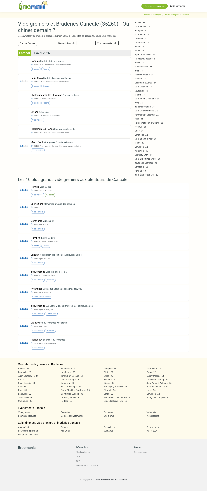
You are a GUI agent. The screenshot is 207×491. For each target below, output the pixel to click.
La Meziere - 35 (142, 42)
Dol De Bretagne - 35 (144, 74)
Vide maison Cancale (107, 43)
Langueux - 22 (141, 135)
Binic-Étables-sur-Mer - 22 (146, 175)
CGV (78, 461)
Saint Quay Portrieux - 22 (146, 110)
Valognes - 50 (141, 30)
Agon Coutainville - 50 (145, 54)
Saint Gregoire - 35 (143, 86)
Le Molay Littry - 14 (143, 155)
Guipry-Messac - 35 (143, 66)
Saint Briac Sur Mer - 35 (145, 139)
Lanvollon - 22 (141, 147)
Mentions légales (83, 452)
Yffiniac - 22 (140, 78)
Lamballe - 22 (141, 38)
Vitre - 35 (139, 103)
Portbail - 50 (140, 171)
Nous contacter (140, 452)
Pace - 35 (139, 119)
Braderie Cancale (27, 43)
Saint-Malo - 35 (142, 34)
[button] (178, 6)
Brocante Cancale (66, 43)
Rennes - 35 (140, 22)
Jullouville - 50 (141, 151)
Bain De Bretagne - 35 (145, 107)
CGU (78, 457)
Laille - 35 (139, 131)
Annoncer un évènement (154, 6)
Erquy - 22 (139, 50)
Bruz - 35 (139, 71)
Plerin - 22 (139, 46)
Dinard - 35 (140, 95)
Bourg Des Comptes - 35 (146, 163)
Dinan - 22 (139, 143)
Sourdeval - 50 (141, 91)
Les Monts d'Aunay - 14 (145, 83)
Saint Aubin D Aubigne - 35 (147, 98)
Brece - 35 (139, 62)
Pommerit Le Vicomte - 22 (147, 115)
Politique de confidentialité (87, 465)
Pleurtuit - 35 (140, 127)
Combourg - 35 (141, 167)
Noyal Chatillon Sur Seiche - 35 (149, 123)
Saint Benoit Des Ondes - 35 (147, 159)
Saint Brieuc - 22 (142, 26)
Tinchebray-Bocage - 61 (145, 59)
